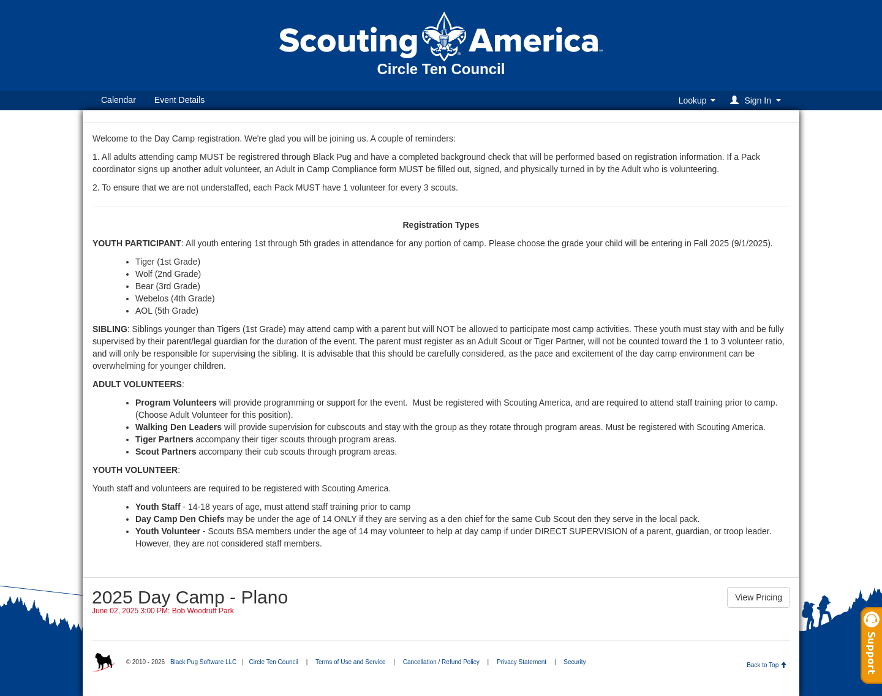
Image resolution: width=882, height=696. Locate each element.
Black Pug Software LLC (203, 662)
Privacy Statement (521, 662)
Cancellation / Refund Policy (441, 662)
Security (575, 662)
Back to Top (766, 665)
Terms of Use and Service (350, 662)
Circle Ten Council (273, 662)
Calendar (118, 100)
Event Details (179, 100)
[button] (757, 100)
